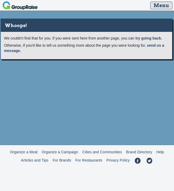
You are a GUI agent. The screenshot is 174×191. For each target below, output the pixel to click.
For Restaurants (88, 160)
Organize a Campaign (60, 152)
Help (160, 152)
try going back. (148, 38)
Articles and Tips (34, 160)
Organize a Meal (24, 152)
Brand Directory (139, 152)
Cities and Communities (102, 152)
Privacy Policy (118, 160)
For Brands (62, 160)
